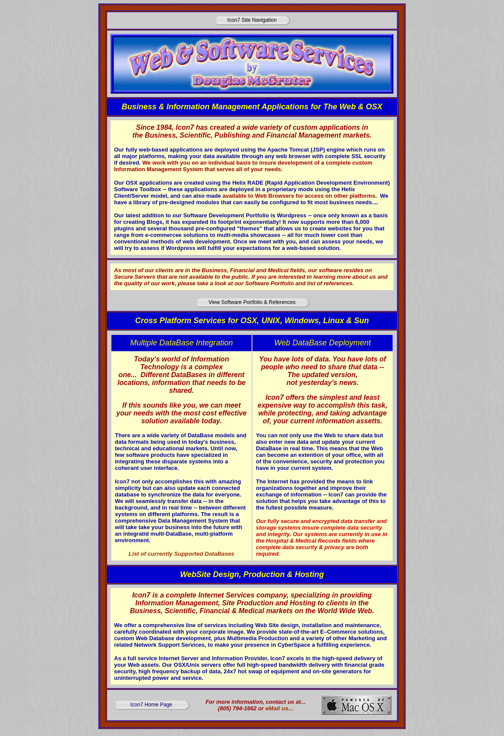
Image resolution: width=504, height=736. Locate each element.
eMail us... (279, 708)
